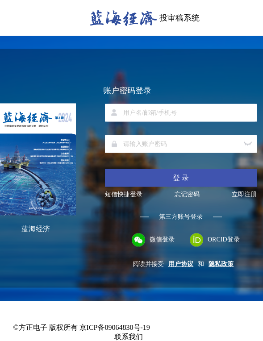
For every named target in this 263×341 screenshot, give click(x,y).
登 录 (181, 178)
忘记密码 (187, 194)
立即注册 (244, 194)
